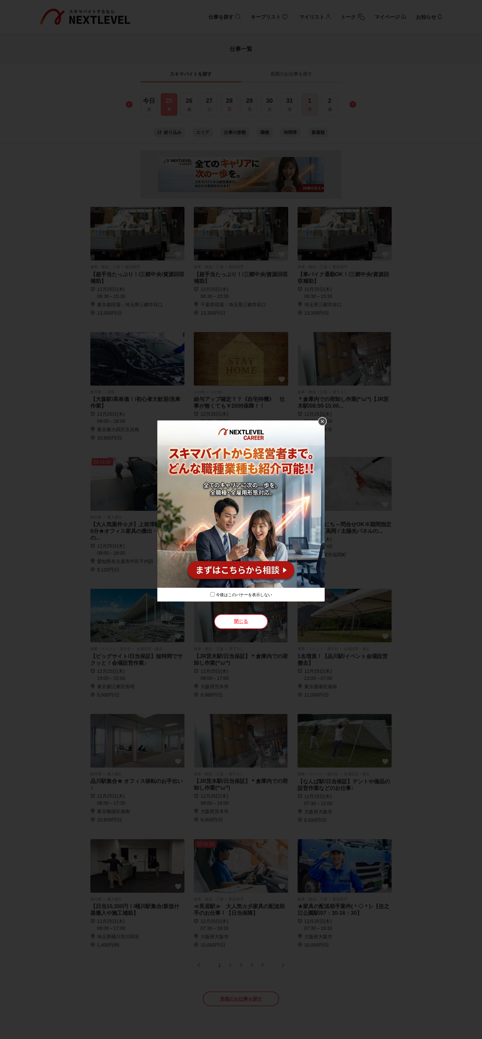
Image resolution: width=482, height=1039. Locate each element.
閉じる (241, 621)
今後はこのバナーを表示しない (244, 595)
